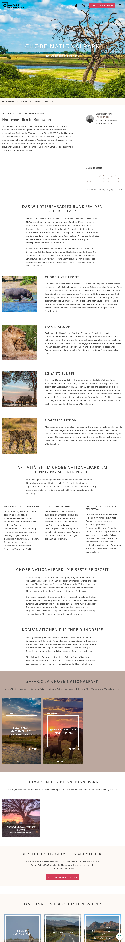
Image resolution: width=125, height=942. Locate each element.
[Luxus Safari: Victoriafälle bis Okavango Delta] (21, 731)
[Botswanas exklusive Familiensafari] (63, 731)
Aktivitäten (8, 101)
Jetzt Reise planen (102, 5)
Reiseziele (6, 113)
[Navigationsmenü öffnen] (120, 5)
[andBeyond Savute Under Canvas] (21, 818)
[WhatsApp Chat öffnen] (119, 936)
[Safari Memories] (13, 5)
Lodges (49, 101)
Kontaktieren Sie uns (62, 877)
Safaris (38, 101)
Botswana (18, 113)
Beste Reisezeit (24, 101)
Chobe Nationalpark (34, 113)
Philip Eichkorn (102, 116)
